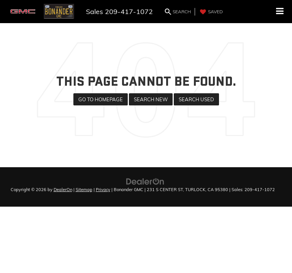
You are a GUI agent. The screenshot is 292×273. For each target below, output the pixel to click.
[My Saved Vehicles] (210, 11)
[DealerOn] (145, 181)
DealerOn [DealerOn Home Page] (63, 189)
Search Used (196, 99)
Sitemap (84, 189)
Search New (151, 99)
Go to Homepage (100, 99)
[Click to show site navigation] (280, 11)
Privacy (103, 189)
